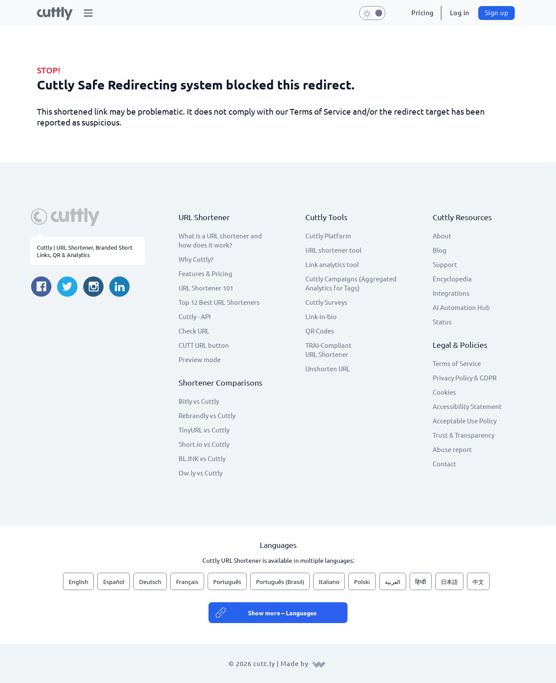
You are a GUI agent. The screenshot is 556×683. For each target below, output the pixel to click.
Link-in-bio (321, 316)
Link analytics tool (332, 264)
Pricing (422, 12)
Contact (444, 463)
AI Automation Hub (461, 307)
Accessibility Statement (467, 406)
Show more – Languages (282, 613)
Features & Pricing (205, 273)
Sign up (497, 12)
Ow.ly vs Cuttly (200, 473)
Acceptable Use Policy (464, 420)
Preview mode (200, 359)
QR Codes (319, 331)
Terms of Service (457, 363)
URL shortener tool (333, 250)
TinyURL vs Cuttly (204, 430)
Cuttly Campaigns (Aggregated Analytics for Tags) (351, 283)
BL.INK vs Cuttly (202, 458)
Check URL (194, 331)
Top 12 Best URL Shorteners (219, 302)
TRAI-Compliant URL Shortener (328, 349)
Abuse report (452, 449)
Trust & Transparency (463, 435)
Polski (362, 582)
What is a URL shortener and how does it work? (220, 240)
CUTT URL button (204, 345)
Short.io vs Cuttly (204, 444)
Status (442, 321)
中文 (478, 582)
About (442, 235)
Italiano (329, 582)
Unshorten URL (327, 368)
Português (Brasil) (280, 582)
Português (227, 582)
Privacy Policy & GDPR (464, 377)
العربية (392, 582)
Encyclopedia (452, 278)
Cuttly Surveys (326, 302)
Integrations (451, 293)
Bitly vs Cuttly (199, 401)
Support (445, 264)
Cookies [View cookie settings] (444, 392)
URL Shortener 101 (206, 288)
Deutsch (150, 582)
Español (113, 582)
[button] (88, 13)
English (78, 582)
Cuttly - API (195, 316)
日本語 (449, 582)
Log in (460, 12)
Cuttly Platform (328, 235)
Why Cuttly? (196, 259)
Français (187, 582)
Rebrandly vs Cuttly (207, 415)
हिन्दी (420, 582)
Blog (440, 250)
